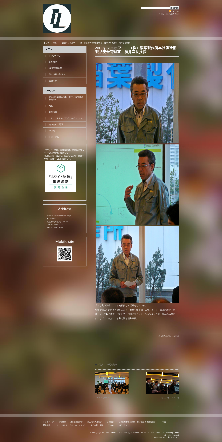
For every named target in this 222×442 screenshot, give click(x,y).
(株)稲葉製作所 (55, 68)
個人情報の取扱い (57, 74)
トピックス (54, 137)
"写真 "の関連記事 (107, 364)
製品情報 (53, 112)
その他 (52, 130)
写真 (55, 43)
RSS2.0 (176, 11)
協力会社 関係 (56, 124)
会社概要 (53, 62)
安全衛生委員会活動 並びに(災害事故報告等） (66, 98)
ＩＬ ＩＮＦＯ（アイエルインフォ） (66, 118)
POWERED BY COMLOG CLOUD (166, 438)
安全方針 (53, 81)
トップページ (55, 56)
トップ (46, 43)
